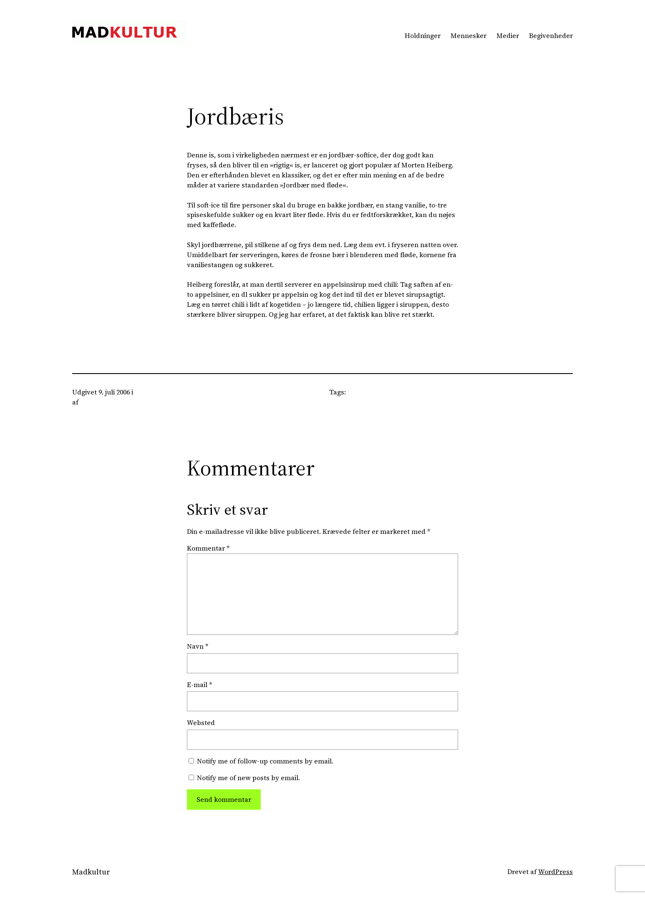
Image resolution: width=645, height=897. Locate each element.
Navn (198, 646)
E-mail (199, 684)
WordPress (555, 871)
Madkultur (91, 872)
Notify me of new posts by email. (248, 777)
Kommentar (208, 548)
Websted (201, 722)
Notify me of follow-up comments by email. (265, 761)
